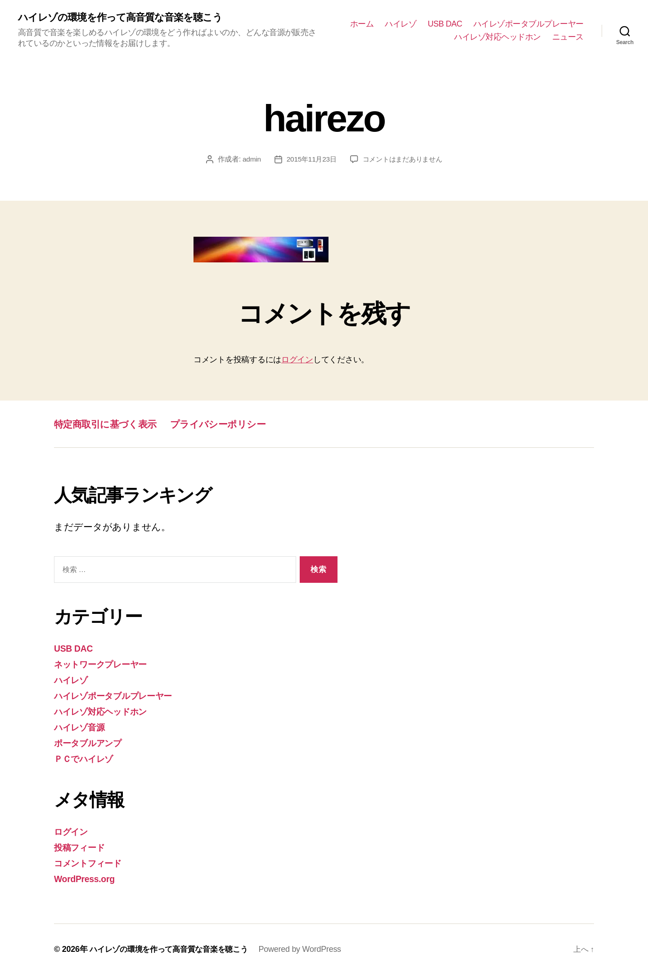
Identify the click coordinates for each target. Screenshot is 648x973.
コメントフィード (93, 861)
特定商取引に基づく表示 (112, 425)
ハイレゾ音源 (83, 726)
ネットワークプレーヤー (107, 664)
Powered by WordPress (309, 947)
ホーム (362, 23)
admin (247, 160)
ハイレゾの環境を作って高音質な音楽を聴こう (129, 18)
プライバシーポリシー (238, 425)
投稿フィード (82, 846)
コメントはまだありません (403, 160)
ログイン (297, 360)
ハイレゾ (400, 23)
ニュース (568, 37)
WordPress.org (87, 877)
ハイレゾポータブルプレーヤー (528, 23)
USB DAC (445, 23)
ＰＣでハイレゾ (88, 757)
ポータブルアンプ (93, 742)
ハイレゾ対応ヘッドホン (497, 37)
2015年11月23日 (309, 160)
